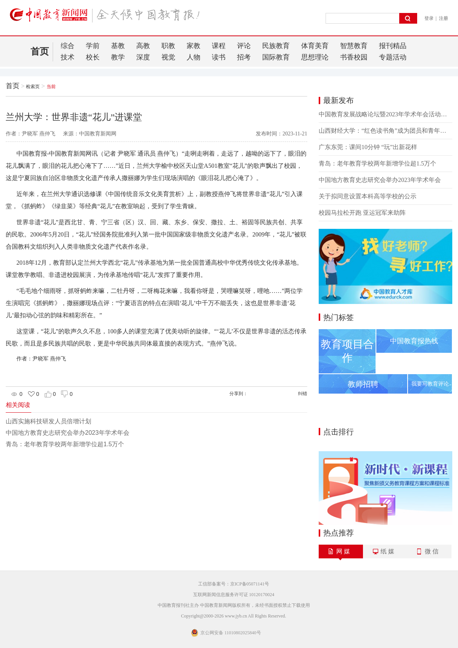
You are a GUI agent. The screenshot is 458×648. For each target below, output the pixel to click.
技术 (67, 57)
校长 (93, 57)
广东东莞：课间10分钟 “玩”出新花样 (368, 147)
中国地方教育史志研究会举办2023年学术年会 (67, 432)
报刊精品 (392, 46)
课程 (219, 46)
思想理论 (315, 57)
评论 (244, 46)
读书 (219, 57)
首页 (40, 51)
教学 (118, 57)
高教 (143, 46)
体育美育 (315, 46)
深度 (143, 57)
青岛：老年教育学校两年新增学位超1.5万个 (65, 444)
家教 (193, 46)
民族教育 (276, 46)
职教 (168, 46)
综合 (67, 46)
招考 (244, 57)
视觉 (168, 57)
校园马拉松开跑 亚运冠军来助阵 (362, 212)
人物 (193, 57)
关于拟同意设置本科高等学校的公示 (367, 196)
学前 (93, 46)
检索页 (33, 86)
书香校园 (354, 57)
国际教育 (276, 57)
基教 (118, 46)
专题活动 (392, 57)
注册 (443, 18)
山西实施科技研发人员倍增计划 (48, 421)
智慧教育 (354, 46)
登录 (429, 18)
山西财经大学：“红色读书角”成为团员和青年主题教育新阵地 (385, 130)
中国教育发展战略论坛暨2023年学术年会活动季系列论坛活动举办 (385, 114)
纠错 (302, 393)
